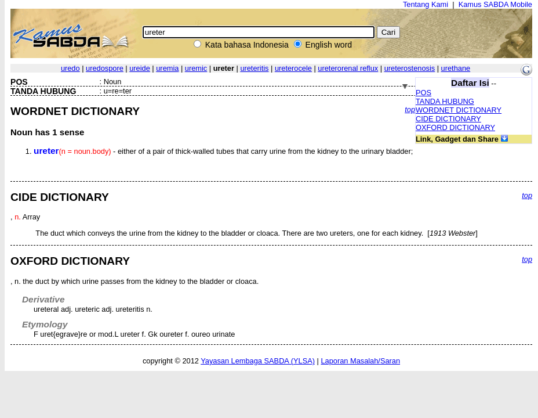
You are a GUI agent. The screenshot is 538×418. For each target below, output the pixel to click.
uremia (167, 68)
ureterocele (293, 68)
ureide (139, 68)
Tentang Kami (425, 4)
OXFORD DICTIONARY (455, 127)
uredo (70, 68)
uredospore (104, 68)
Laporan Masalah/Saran (360, 360)
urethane (456, 68)
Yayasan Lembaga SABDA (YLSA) (258, 360)
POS (423, 92)
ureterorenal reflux (348, 68)
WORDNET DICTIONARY (458, 110)
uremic (196, 68)
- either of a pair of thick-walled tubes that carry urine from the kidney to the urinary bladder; (223, 151)
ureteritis (254, 68)
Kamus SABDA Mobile (495, 4)
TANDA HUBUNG (445, 101)
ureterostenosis (409, 68)
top (410, 109)
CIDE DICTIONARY (448, 118)
